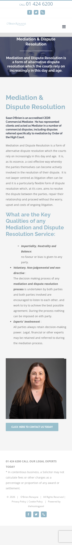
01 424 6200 (39, 3)
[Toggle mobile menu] (64, 27)
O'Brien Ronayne (29, 497)
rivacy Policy (19, 501)
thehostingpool (36, 506)
